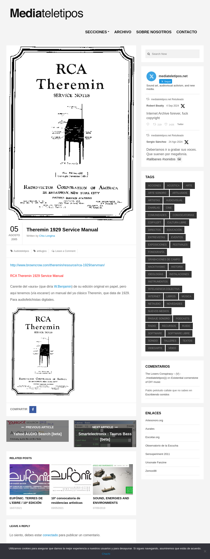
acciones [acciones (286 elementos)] (154, 185)
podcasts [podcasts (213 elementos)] (182, 318)
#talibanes (153, 159)
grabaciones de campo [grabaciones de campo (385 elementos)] (164, 259)
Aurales (149, 428)
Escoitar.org (152, 437)
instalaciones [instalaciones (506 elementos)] (179, 274)
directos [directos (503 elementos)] (154, 229)
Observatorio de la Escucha (161, 445)
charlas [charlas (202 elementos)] (154, 207)
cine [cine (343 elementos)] (169, 207)
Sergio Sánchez (156, 141)
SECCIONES (96, 32)
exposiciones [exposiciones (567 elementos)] (157, 244)
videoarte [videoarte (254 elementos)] (155, 348)
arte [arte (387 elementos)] (189, 185)
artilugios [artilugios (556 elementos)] (179, 193)
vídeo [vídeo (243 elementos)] (172, 348)
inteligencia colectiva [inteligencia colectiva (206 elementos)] (163, 289)
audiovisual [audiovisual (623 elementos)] (174, 200)
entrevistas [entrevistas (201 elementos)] (156, 237)
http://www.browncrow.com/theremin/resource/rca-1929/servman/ (57, 265)
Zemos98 (150, 470)
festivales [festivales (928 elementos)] (180, 244)
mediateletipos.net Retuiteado (167, 99)
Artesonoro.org (154, 420)
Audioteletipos (21, 251)
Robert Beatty (155, 105)
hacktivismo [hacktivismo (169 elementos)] (156, 266)
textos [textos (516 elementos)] (187, 340)
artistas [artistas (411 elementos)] (154, 200)
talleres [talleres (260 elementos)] (170, 340)
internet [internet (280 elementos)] (154, 296)
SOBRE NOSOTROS (153, 32)
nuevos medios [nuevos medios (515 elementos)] (158, 311)
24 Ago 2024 (176, 141)
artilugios (42, 251)
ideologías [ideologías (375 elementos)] (155, 274)
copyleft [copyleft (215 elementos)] (154, 222)
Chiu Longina (47, 235)
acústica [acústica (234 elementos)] (173, 185)
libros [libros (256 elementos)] (171, 296)
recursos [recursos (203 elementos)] (169, 326)
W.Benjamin (62, 286)
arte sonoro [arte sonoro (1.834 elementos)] (157, 193)
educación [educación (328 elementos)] (174, 229)
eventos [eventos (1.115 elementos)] (177, 237)
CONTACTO (186, 32)
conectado (50, 535)
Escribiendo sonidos (157, 394)
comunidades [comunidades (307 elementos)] (157, 215)
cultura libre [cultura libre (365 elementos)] (176, 222)
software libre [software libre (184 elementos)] (179, 333)
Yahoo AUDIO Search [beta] (37, 434)
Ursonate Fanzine (156, 462)
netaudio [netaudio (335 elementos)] (154, 303)
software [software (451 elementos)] (155, 333)
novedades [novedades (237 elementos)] (174, 303)
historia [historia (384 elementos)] (177, 266)
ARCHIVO (122, 32)
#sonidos (168, 159)
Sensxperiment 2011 (157, 454)
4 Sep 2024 (172, 105)
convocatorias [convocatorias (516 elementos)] (183, 215)
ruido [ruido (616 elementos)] (186, 326)
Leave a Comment (65, 251)
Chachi (106, 553)
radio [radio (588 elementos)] (152, 326)
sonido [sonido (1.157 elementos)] (153, 340)
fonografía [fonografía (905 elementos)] (156, 252)
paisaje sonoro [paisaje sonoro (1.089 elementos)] (159, 318)
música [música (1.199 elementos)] (186, 296)
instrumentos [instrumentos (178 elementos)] (158, 281)
